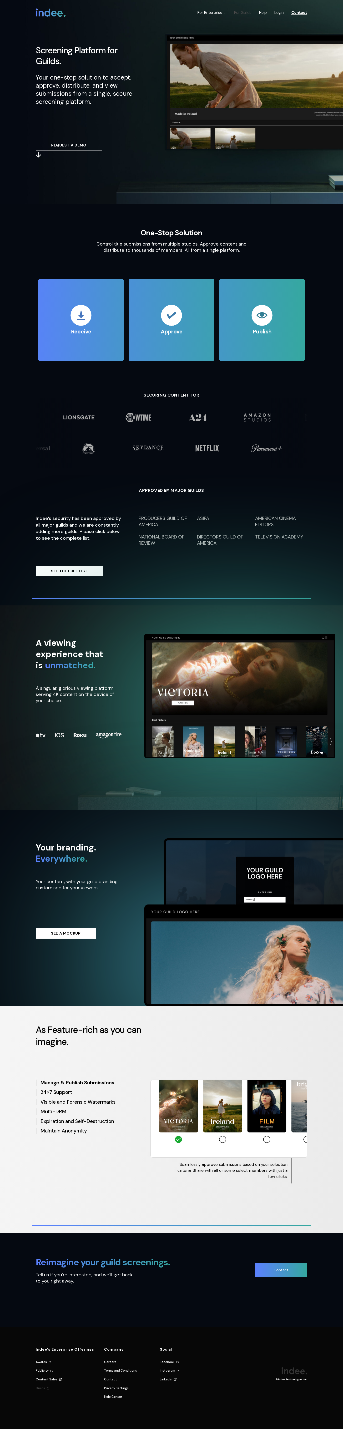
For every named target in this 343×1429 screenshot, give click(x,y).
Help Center (113, 1397)
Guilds (40, 1388)
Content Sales (46, 1379)
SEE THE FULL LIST (69, 571)
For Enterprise (209, 12)
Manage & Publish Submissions (77, 1083)
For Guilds (243, 12)
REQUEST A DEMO (68, 145)
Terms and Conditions (120, 1371)
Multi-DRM (53, 1111)
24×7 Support (56, 1092)
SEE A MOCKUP (66, 933)
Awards (41, 1362)
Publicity (42, 1371)
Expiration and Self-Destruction (77, 1121)
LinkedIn (166, 1379)
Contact (299, 12)
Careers (110, 1362)
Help (263, 12)
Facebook (167, 1362)
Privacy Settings (116, 1388)
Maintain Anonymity (63, 1131)
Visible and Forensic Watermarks (78, 1102)
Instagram (167, 1371)
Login (279, 12)
